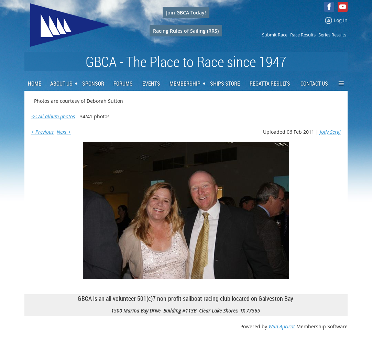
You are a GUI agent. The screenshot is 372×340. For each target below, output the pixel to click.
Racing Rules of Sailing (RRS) (186, 31)
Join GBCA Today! (186, 12)
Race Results (303, 35)
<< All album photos (53, 116)
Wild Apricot (282, 326)
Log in (341, 20)
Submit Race (274, 35)
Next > (64, 132)
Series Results (332, 35)
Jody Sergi (330, 132)
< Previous (42, 132)
